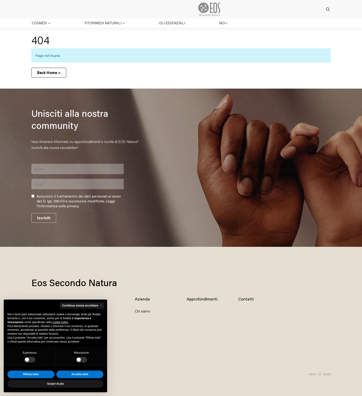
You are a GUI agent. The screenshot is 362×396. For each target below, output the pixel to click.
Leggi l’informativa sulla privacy (76, 203)
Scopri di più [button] (55, 383)
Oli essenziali (172, 23)
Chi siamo (142, 311)
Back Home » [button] (48, 72)
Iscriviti (43, 217)
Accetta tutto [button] (79, 374)
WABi (327, 374)
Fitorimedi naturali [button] (103, 23)
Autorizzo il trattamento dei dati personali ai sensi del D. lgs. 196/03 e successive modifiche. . (79, 201)
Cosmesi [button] (40, 23)
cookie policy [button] (60, 322)
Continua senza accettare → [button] (82, 305)
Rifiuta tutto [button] (31, 374)
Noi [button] (222, 23)
